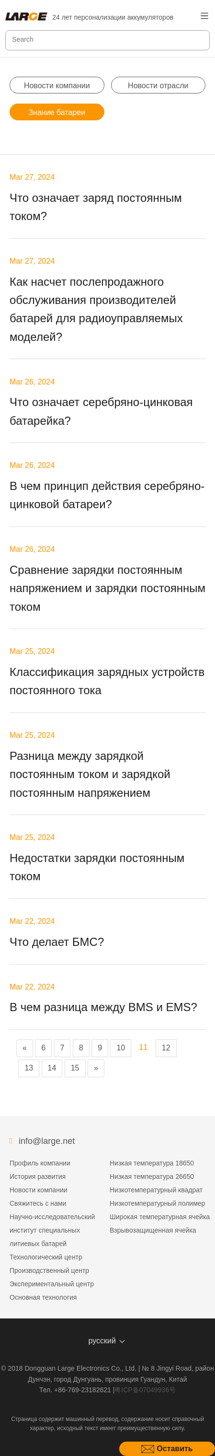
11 (143, 1047)
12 (166, 1048)
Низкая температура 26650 (152, 1176)
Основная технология (43, 1297)
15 (75, 1068)
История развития (38, 1176)
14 (52, 1068)
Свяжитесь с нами (38, 1203)
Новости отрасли (158, 86)
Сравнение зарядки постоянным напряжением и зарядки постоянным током (107, 588)
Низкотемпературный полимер (157, 1203)
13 (28, 1068)
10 (120, 1048)
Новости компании (57, 86)
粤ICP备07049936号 (145, 1390)
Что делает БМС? (57, 941)
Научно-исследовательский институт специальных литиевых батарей (52, 1230)
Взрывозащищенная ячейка (153, 1230)
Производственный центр (49, 1270)
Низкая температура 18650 (152, 1163)
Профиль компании (40, 1163)
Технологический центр (46, 1257)
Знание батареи (56, 112)
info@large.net (47, 1141)
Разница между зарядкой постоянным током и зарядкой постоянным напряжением (90, 774)
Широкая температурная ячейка (160, 1217)
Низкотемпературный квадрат (156, 1190)
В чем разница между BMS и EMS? (103, 1007)
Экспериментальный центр (52, 1284)
